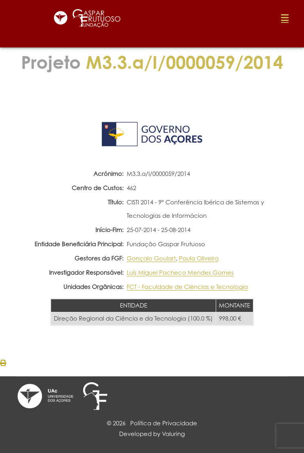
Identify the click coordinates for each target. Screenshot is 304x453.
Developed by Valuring (152, 434)
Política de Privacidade (163, 423)
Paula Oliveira (198, 258)
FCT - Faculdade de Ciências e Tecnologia (187, 287)
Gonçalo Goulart (151, 258)
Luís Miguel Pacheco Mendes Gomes (180, 272)
